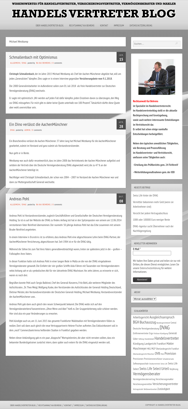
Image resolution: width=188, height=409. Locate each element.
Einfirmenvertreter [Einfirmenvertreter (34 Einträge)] (141, 333)
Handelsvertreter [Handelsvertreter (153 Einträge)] (167, 338)
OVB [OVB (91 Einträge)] (157, 353)
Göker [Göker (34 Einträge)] (135, 338)
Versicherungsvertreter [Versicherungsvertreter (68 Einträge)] (165, 384)
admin (27, 130)
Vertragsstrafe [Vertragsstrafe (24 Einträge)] (138, 389)
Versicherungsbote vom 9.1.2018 (95, 78)
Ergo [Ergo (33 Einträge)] (151, 333)
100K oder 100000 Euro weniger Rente (151, 219)
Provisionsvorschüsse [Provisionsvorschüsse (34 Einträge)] (153, 358)
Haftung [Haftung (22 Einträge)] (141, 339)
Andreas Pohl (19, 199)
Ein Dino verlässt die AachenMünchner (38, 124)
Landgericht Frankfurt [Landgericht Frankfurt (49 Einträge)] (155, 343)
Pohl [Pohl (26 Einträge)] (162, 354)
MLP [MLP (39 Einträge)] (153, 348)
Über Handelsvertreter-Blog (50, 25)
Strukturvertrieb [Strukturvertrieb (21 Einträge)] (154, 363)
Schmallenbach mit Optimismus (33, 57)
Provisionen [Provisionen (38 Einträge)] (138, 358)
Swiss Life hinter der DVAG (145, 195)
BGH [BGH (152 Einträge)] (136, 322)
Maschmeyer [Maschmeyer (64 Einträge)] (140, 348)
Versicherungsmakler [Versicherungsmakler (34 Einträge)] (164, 379)
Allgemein (15, 63)
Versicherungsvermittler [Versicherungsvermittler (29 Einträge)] (142, 384)
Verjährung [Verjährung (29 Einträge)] (173, 369)
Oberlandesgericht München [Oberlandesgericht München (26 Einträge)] (143, 354)
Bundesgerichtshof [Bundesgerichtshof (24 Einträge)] (163, 322)
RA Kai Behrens (43, 63)
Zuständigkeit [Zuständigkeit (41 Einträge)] (163, 389)
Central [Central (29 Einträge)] (173, 322)
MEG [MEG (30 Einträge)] (149, 348)
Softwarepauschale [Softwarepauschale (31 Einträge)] (141, 363)
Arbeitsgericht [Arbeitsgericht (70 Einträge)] (141, 317)
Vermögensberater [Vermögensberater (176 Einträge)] (146, 374)
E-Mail (137, 249)
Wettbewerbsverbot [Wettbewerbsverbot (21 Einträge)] (150, 389)
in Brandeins (34, 237)
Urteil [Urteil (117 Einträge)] (165, 368)
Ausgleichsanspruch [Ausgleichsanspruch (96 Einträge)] (161, 317)
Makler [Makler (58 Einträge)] (170, 344)
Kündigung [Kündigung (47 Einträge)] (138, 343)
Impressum (119, 25)
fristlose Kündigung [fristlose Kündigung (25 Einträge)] (161, 333)
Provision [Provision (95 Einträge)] (170, 353)
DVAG (24, 63)
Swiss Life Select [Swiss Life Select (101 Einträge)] (150, 368)
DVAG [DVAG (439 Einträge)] (165, 327)
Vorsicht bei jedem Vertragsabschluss (150, 213)
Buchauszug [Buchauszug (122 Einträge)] (148, 322)
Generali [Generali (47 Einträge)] (173, 333)
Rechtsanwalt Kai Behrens (81, 25)
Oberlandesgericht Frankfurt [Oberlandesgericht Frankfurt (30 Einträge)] (167, 348)
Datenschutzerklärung (141, 25)
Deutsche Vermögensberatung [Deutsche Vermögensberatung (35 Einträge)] (146, 328)
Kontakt (104, 25)
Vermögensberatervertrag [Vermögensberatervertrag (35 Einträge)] (144, 379)
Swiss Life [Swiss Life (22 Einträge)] (163, 363)
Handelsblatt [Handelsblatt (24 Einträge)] (149, 338)
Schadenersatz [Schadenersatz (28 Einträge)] (168, 358)
